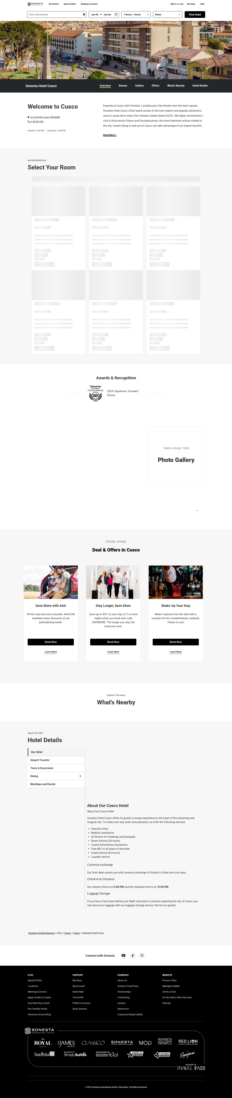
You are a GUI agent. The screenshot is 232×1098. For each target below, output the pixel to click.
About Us (122, 980)
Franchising (124, 997)
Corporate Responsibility (130, 1014)
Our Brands (54, 4)
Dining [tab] (56, 776)
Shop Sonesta (79, 1008)
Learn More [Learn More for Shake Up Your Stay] (176, 651)
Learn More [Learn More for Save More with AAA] (51, 651)
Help (202, 4)
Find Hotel (195, 14)
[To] (107, 15)
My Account (78, 986)
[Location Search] (56, 14)
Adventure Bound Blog (39, 1014)
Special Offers (70, 4)
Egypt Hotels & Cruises (39, 997)
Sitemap (166, 1003)
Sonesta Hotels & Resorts (41, 933)
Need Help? (78, 991)
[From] (94, 15)
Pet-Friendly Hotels (37, 1008)
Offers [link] (155, 85)
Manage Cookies (171, 986)
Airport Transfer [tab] (40, 760)
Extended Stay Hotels (39, 1003)
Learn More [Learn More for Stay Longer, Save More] (113, 651)
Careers (122, 1003)
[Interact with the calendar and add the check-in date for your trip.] (116, 14)
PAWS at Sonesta (81, 1003)
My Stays (191, 4)
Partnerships (124, 991)
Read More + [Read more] (109, 135)
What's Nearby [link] (175, 85)
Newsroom (123, 1008)
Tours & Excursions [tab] (41, 768)
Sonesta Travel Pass (128, 986)
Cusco (67, 933)
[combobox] (56, 14)
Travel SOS (78, 997)
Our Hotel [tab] (36, 752)
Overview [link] (105, 85)
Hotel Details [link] (200, 85)
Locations (33, 986)
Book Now (51, 642)
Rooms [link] (123, 85)
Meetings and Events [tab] (42, 784)
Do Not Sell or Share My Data (177, 997)
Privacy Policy (169, 980)
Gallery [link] (139, 85)
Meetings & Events (89, 4)
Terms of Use (169, 991)
